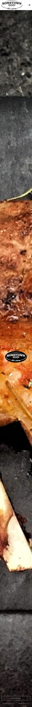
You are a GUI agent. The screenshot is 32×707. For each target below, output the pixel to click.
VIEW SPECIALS (16, 698)
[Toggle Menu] (29, 5)
